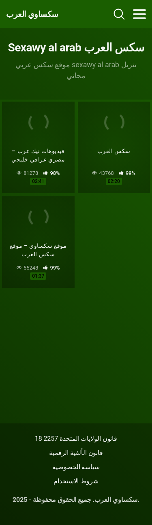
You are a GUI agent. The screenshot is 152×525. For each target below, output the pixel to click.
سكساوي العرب (32, 14)
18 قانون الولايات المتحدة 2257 (76, 438)
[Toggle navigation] (139, 14)
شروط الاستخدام (76, 481)
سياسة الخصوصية (76, 467)
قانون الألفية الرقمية (76, 453)
